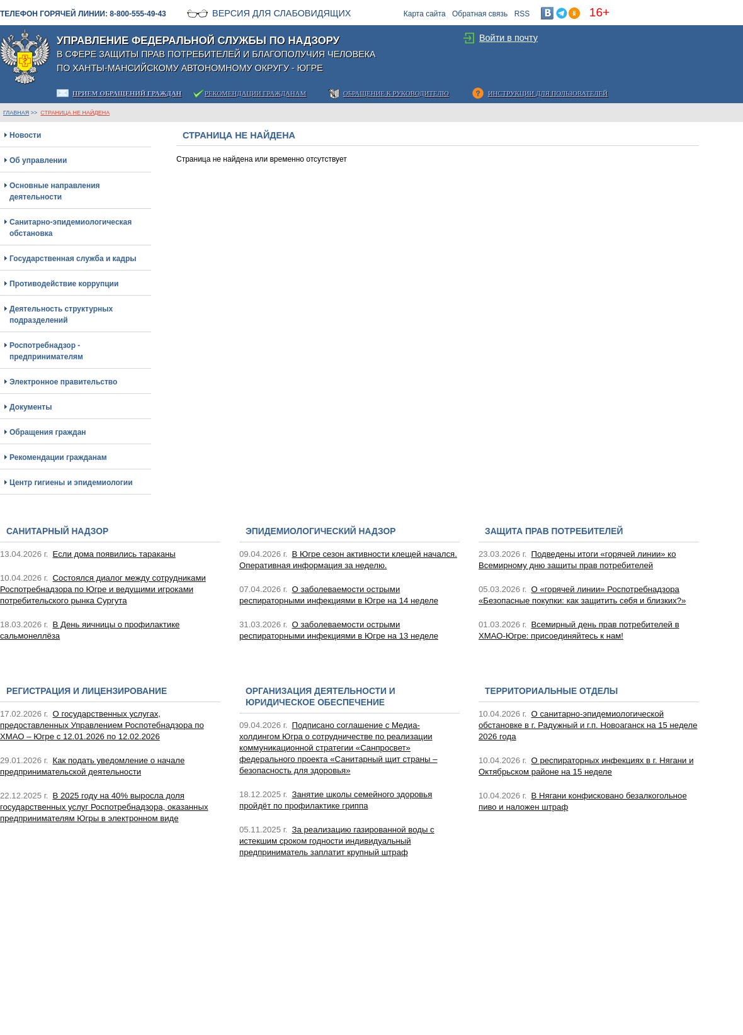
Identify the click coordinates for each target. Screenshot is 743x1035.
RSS (522, 13)
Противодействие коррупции (63, 283)
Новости (25, 135)
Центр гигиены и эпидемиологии (71, 482)
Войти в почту (508, 38)
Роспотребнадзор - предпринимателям (46, 351)
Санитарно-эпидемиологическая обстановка (70, 228)
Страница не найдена (75, 112)
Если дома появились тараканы (114, 554)
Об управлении (38, 160)
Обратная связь (480, 13)
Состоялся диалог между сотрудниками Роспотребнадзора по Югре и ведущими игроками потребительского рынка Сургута (103, 589)
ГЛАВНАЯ (16, 112)
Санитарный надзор (57, 531)
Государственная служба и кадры (72, 258)
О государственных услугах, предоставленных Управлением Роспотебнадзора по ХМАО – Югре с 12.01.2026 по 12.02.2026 (102, 725)
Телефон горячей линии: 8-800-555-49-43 (83, 13)
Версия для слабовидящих (281, 13)
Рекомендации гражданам (58, 457)
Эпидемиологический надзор (320, 531)
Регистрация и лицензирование (86, 691)
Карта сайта (425, 13)
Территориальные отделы (551, 691)
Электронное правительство (63, 382)
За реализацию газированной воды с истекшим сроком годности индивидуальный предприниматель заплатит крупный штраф (336, 841)
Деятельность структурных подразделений (61, 315)
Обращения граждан (47, 432)
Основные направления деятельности (54, 191)
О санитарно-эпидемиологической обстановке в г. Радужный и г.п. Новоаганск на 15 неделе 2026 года (588, 725)
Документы (30, 407)
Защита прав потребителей (554, 531)
